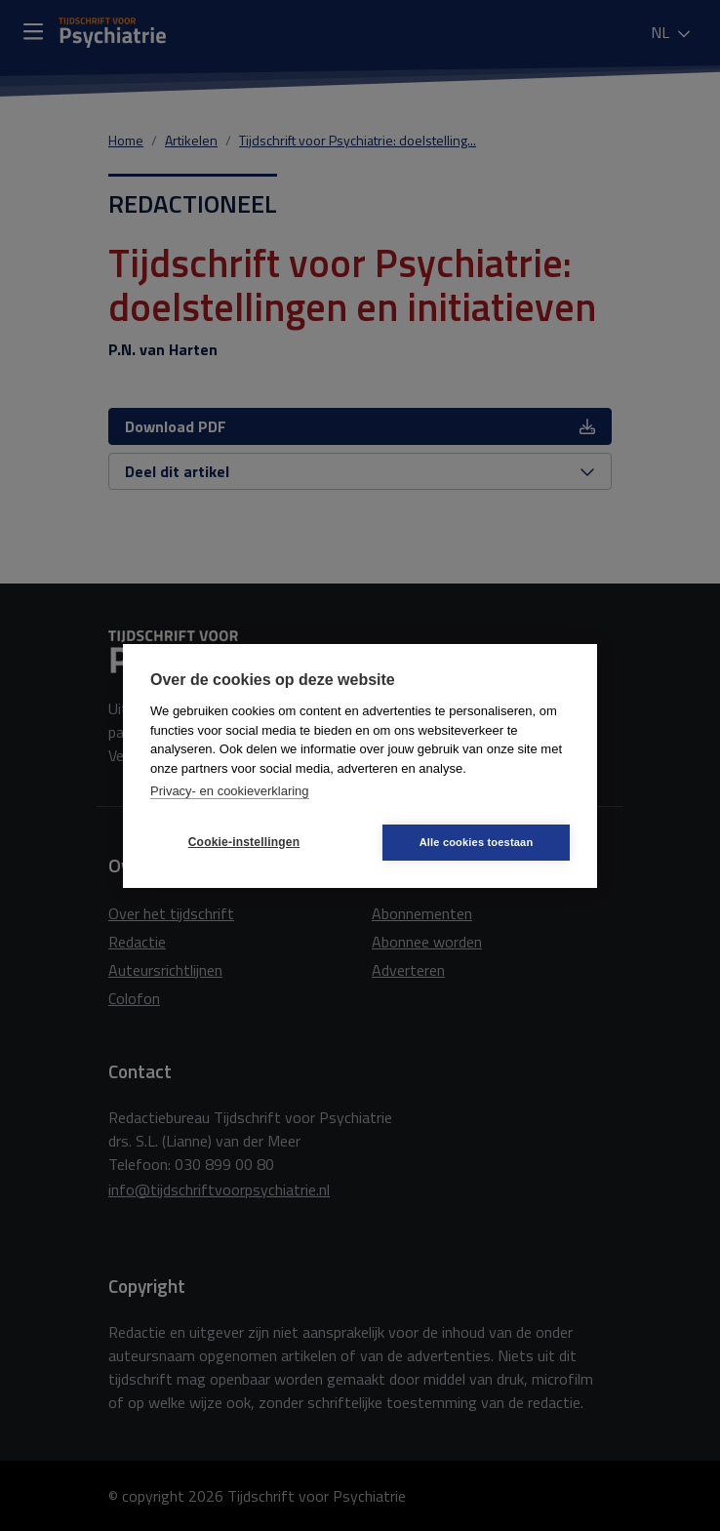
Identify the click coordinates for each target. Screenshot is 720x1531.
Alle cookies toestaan (477, 842)
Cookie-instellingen (244, 842)
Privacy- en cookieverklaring (229, 791)
